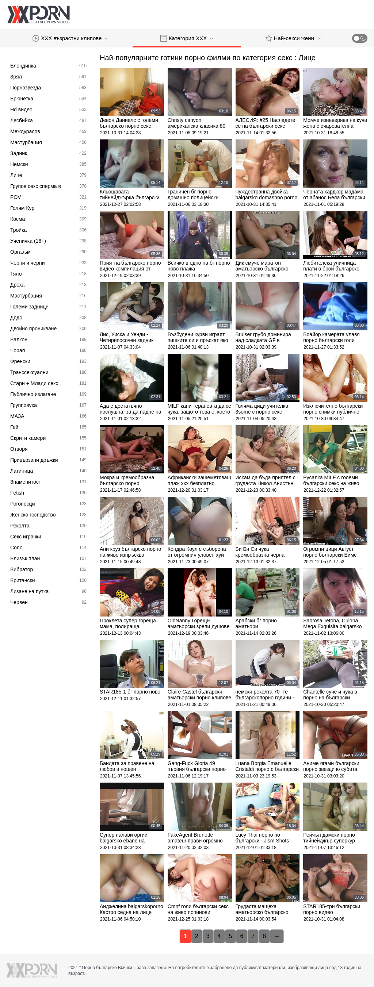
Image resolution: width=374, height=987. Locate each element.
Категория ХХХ (186, 38)
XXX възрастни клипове (70, 38)
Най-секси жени (293, 38)
